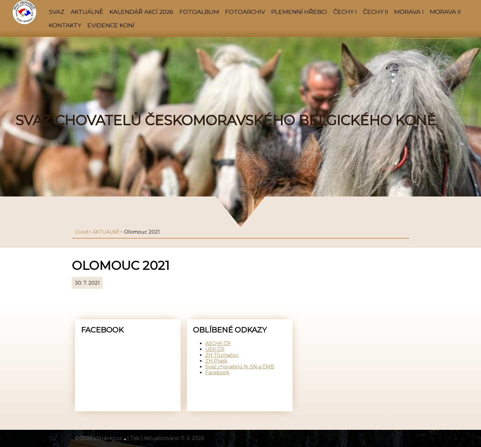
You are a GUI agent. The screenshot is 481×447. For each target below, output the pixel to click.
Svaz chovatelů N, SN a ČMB (239, 367)
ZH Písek (216, 361)
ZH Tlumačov (222, 355)
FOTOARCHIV (245, 11)
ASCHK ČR (218, 343)
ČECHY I (345, 11)
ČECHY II (375, 11)
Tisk (135, 438)
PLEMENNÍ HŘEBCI (299, 11)
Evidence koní (110, 25)
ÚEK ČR (214, 349)
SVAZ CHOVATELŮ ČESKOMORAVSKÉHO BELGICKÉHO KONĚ (225, 120)
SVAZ (56, 11)
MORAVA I (409, 11)
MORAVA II (445, 11)
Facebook (217, 372)
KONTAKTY (65, 25)
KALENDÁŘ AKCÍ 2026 (141, 11)
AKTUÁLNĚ (87, 11)
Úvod (81, 232)
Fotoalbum (199, 11)
